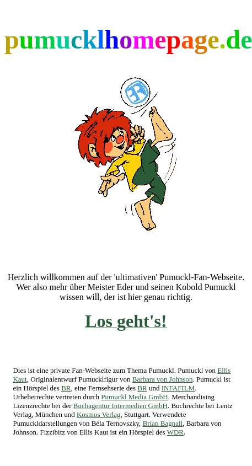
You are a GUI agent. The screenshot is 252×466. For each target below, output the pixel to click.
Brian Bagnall (163, 423)
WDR (175, 432)
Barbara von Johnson (162, 379)
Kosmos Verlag (99, 414)
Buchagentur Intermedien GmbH (120, 405)
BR (66, 388)
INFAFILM (178, 388)
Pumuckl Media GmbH (134, 397)
